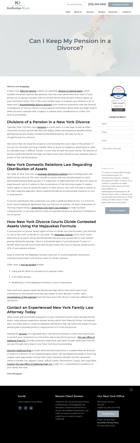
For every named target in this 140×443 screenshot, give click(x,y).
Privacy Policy (112, 422)
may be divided (28, 265)
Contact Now (108, 414)
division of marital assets (70, 91)
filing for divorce (28, 91)
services (23, 334)
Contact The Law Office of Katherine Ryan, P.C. (30, 364)
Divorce (19, 374)
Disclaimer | (102, 422)
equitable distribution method (52, 174)
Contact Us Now (120, 4)
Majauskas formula (64, 235)
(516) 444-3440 (97, 4)
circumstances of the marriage (22, 297)
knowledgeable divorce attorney (36, 105)
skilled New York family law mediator (49, 208)
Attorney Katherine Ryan (19, 350)
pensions (41, 127)
